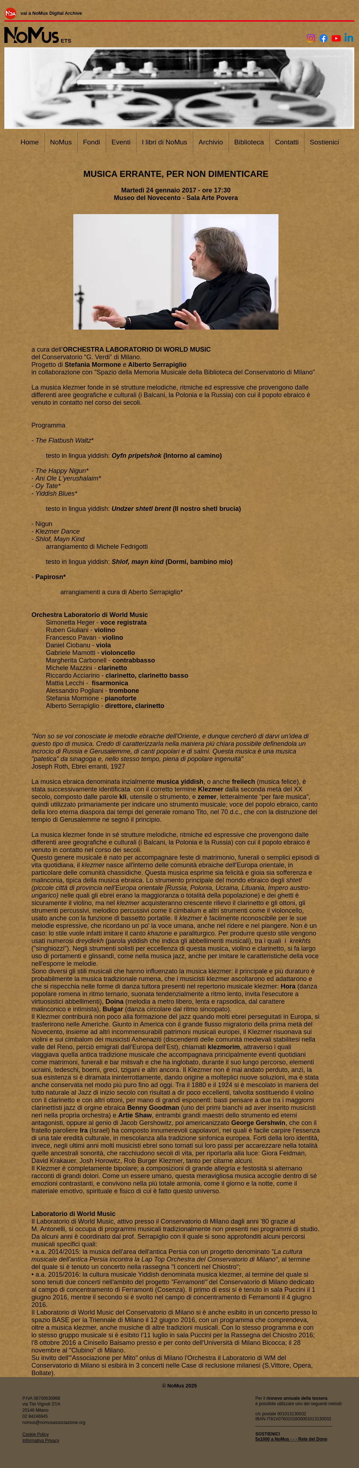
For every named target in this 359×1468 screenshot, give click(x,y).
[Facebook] (323, 38)
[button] (175, 272)
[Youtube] (336, 38)
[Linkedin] (348, 38)
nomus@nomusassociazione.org (53, 1422)
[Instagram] (311, 38)
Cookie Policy (35, 1434)
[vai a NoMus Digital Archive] (51, 13)
